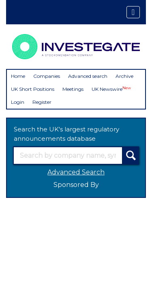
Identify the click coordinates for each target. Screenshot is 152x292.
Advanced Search (76, 172)
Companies (46, 76)
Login (17, 102)
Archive (124, 76)
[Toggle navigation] (133, 12)
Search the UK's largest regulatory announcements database (66, 133)
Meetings (72, 89)
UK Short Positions (32, 89)
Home (18, 76)
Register (41, 102)
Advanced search (87, 76)
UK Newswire (111, 89)
